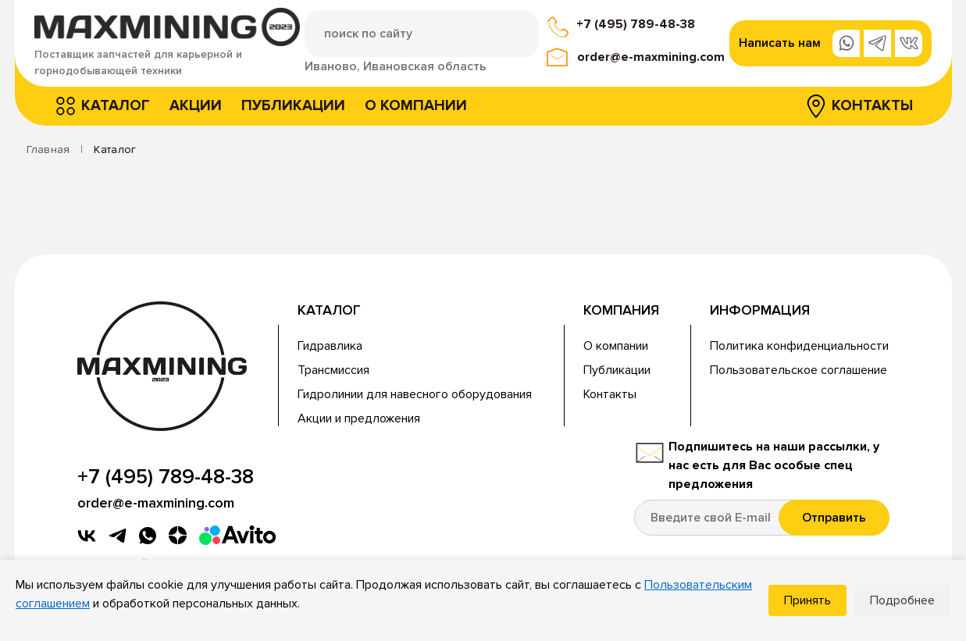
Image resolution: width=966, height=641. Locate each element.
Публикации (293, 105)
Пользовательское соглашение (798, 370)
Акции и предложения (359, 418)
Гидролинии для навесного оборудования (415, 394)
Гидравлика (330, 346)
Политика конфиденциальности (799, 346)
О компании (416, 105)
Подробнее (902, 600)
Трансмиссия (333, 370)
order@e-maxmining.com (651, 57)
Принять (807, 600)
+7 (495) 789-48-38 (635, 24)
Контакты (872, 105)
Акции (195, 105)
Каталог (115, 105)
